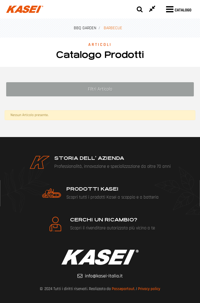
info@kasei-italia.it (104, 276)
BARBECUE (113, 28)
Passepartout (123, 288)
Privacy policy (149, 288)
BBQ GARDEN (85, 28)
